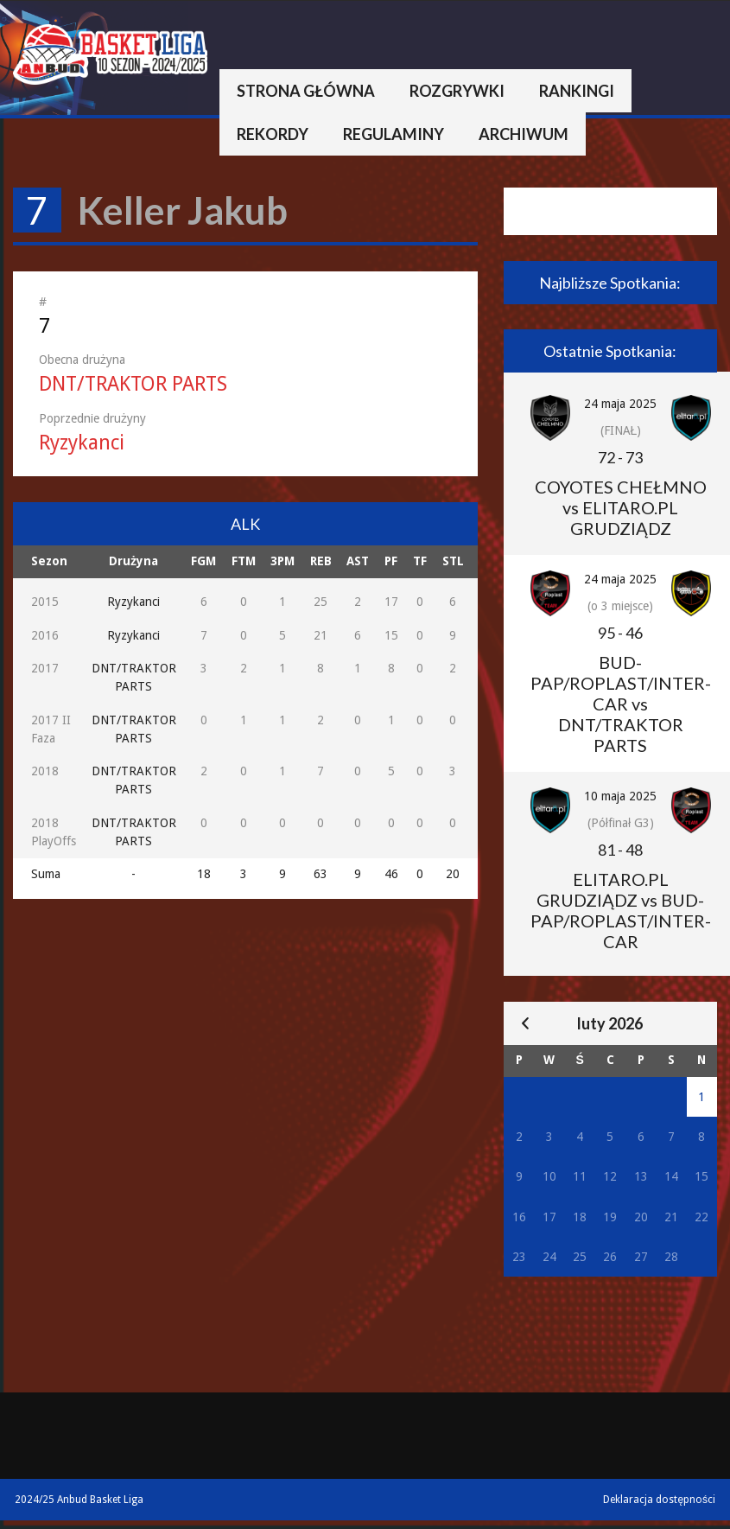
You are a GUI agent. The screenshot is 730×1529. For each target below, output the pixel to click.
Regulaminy (393, 133)
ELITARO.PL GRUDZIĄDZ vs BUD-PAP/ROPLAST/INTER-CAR (620, 910)
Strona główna (306, 90)
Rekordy (272, 133)
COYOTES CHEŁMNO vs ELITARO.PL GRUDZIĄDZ (621, 507)
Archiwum (523, 133)
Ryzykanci (81, 443)
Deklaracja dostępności (659, 1500)
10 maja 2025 (620, 796)
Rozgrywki (457, 90)
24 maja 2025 (620, 404)
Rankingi (576, 90)
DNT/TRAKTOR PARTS (133, 384)
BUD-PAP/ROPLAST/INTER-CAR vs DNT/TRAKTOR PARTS (620, 703)
